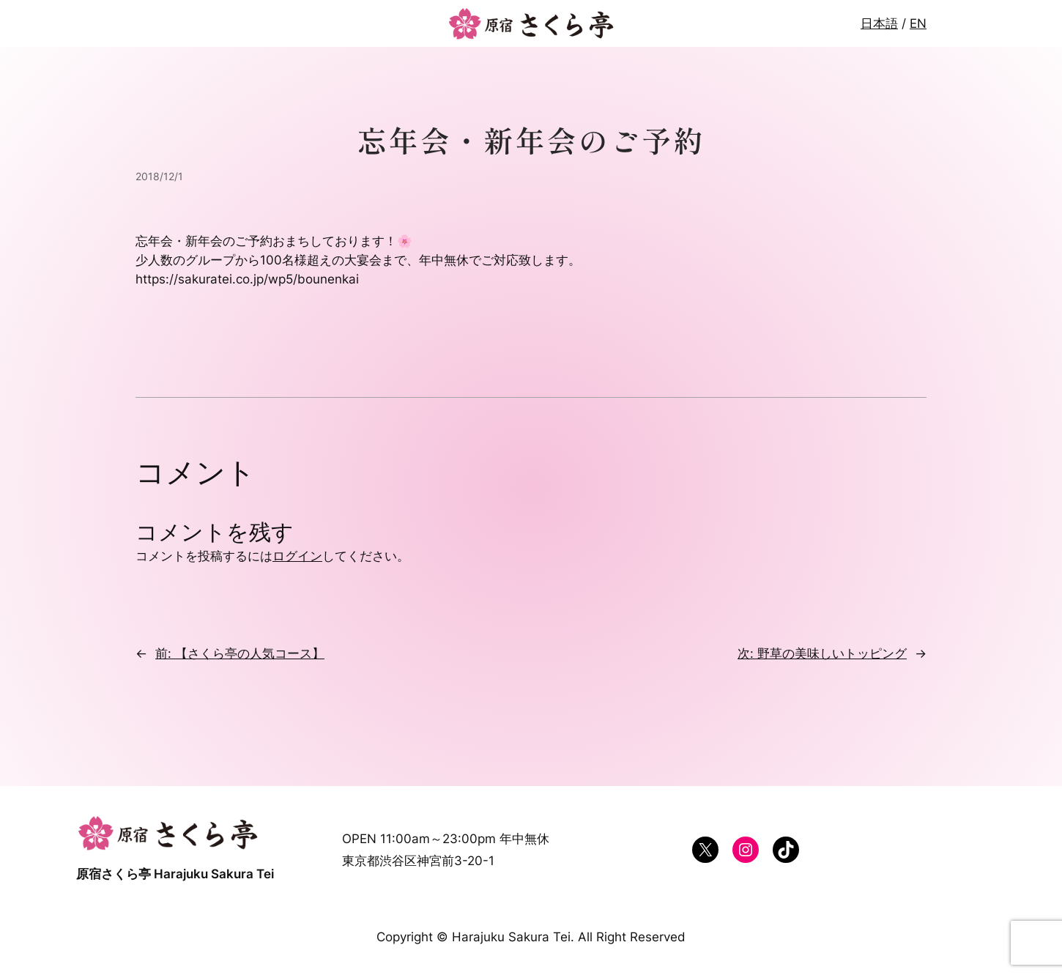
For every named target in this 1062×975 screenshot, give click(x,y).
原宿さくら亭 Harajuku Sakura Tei (175, 874)
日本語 (879, 23)
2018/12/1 (159, 176)
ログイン (297, 556)
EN (918, 23)
